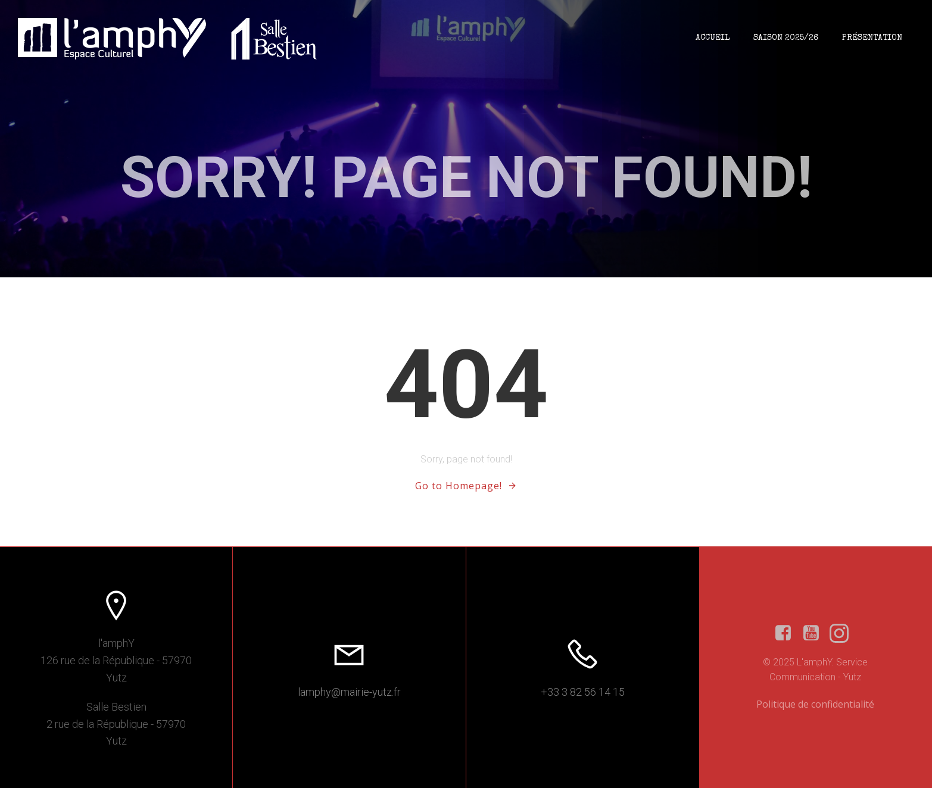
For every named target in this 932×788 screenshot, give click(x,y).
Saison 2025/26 (785, 38)
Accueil (713, 38)
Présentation (872, 38)
